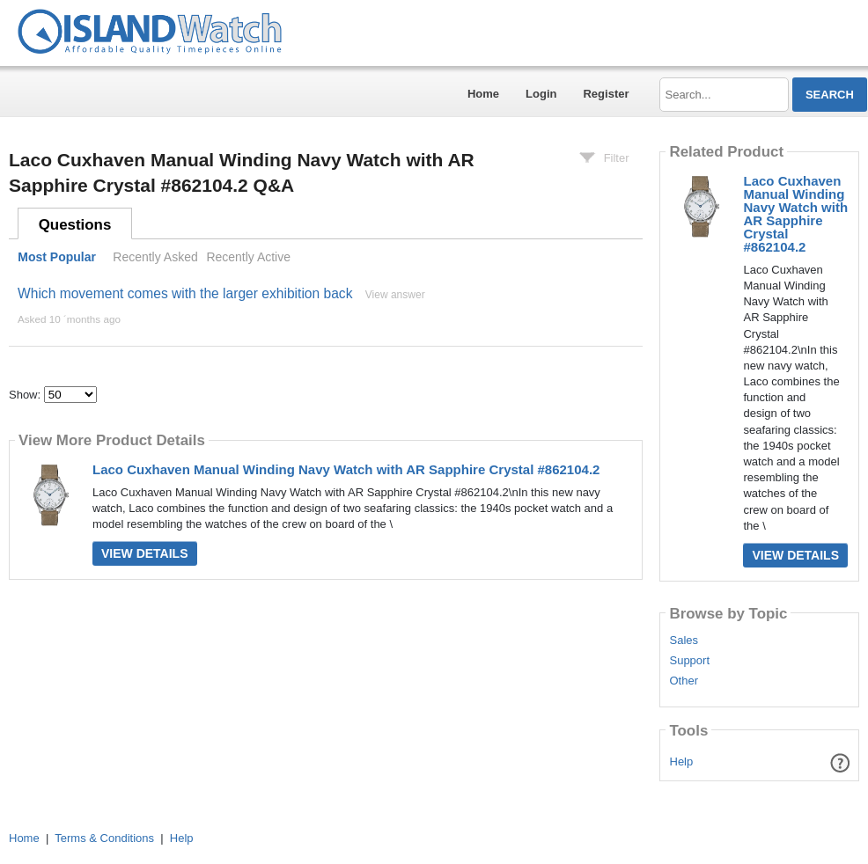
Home (483, 93)
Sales (683, 640)
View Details (144, 553)
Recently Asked (155, 257)
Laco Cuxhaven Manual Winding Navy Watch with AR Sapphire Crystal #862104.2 (346, 469)
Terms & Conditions (104, 838)
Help (682, 761)
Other (683, 681)
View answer (395, 295)
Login (541, 93)
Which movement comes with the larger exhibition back (185, 293)
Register (606, 93)
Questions (75, 224)
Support (689, 661)
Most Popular (57, 257)
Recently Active (248, 257)
